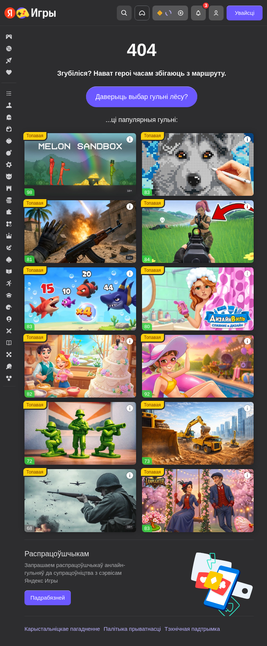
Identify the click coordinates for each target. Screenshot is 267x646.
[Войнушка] (80, 433)
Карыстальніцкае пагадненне (62, 629)
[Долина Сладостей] (80, 366)
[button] (170, 13)
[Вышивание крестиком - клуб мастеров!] (198, 164)
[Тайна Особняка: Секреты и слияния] (198, 366)
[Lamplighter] (198, 500)
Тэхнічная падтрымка (192, 629)
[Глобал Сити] (198, 433)
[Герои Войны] (80, 500)
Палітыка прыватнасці (132, 629)
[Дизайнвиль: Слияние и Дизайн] (198, 298)
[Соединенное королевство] (80, 298)
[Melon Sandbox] (80, 164)
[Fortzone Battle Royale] (198, 231)
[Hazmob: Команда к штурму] (80, 231)
